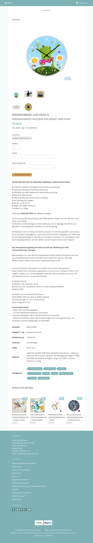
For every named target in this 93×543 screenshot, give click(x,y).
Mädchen (32, 378)
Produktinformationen (21, 483)
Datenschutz (17, 466)
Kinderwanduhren (34, 332)
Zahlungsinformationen (21, 493)
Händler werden (18, 496)
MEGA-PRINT (32, 327)
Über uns (15, 476)
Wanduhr (62, 369)
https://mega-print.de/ (21, 302)
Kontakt (15, 489)
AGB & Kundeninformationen (24, 463)
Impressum (16, 473)
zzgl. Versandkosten (29, 128)
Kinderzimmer (50, 369)
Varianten (16, 135)
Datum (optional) (19, 163)
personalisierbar (35, 373)
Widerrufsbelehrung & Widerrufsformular (29, 486)
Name (14, 153)
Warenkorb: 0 (82, 3)
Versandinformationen (21, 470)
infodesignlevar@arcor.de (27, 453)
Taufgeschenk (44, 378)
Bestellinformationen (20, 480)
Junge (55, 373)
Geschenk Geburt (66, 373)
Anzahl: (15, 143)
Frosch (46, 373)
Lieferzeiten (17, 499)
